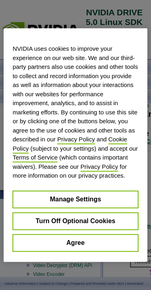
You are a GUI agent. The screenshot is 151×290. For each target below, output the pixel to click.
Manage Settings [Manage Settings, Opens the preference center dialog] (75, 199)
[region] (75, 145)
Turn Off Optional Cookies (76, 221)
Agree (75, 242)
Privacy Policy (76, 139)
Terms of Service (35, 157)
